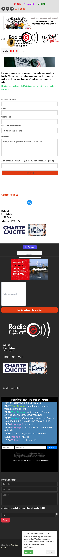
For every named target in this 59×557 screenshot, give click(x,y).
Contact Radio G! (9, 194)
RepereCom (14, 545)
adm (3, 547)
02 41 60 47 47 (21, 8)
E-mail (5, 108)
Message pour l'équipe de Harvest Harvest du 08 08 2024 (29, 148)
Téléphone (6, 117)
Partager (29, 247)
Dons (17, 3)
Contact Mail (15, 388)
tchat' (41, 3)
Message (5, 137)
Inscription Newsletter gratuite (29, 310)
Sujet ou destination (11, 126)
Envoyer (5, 520)
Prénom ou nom (9, 99)
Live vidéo (29, 3)
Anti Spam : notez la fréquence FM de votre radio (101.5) (27, 161)
